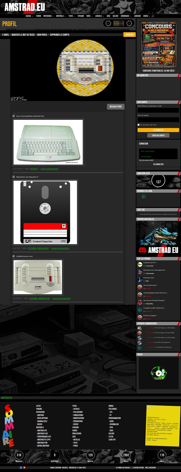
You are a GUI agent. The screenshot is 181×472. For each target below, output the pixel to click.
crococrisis (149, 266)
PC (111, 415)
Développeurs (42, 418)
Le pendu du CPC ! (149, 262)
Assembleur (114, 424)
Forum (38, 16)
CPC (111, 412)
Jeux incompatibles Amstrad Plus (30, 116)
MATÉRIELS (60, 16)
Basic (112, 421)
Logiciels (98, 16)
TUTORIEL (32, 248)
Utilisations (78, 412)
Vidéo (88, 16)
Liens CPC (112, 439)
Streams (75, 427)
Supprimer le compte (59, 34)
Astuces (76, 409)
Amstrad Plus (42, 433)
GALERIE (115, 16)
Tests (75, 442)
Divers (145, 16)
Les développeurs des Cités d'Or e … (155, 293)
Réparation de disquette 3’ (27, 177)
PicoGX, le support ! (150, 315)
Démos (111, 406)
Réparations (78, 421)
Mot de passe (143, 115)
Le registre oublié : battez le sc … (154, 308)
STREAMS (81, 16)
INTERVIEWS (47, 16)
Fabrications (78, 415)
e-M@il (5, 34)
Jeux (74, 436)
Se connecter (158, 164)
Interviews (40, 412)
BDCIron (18, 99)
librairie (137, 16)
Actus (38, 406)
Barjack (65, 468)
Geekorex (149, 311)
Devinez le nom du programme (154, 270)
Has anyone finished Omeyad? (154, 300)
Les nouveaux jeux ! (150, 285)
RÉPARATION (42, 248)
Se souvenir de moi (147, 125)
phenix (148, 288)
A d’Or (111, 436)
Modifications (78, 418)
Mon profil (42, 34)
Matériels (40, 427)
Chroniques (125, 16)
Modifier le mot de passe (23, 34)
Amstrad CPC (42, 430)
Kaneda (150, 328)
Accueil (28, 16)
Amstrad (40, 415)
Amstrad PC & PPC (43, 439)
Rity (147, 281)
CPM (111, 427)
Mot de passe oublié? (146, 160)
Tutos (74, 406)
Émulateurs (76, 433)
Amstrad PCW (42, 442)
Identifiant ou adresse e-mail (149, 106)
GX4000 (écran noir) (24, 256)
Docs (111, 430)
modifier (129, 34)
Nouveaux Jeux (148, 278)
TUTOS (71, 16)
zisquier (150, 337)
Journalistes (42, 421)
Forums (39, 409)
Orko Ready (150, 273)
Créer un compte (158, 135)
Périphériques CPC (44, 436)
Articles (76, 439)
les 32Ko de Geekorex (162, 342)
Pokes (75, 445)
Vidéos (74, 430)
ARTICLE (34, 169)
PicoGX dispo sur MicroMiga (165, 328)
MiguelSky (149, 304)
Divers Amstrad (43, 445)
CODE (108, 16)
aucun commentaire (49, 169)
